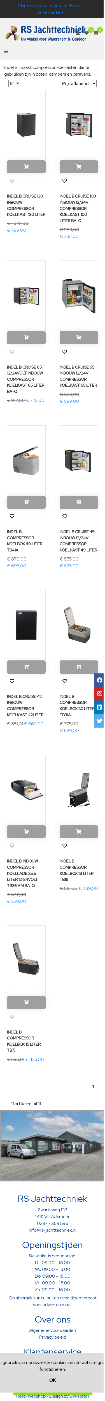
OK (52, 1380)
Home (75, 5)
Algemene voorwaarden (52, 1330)
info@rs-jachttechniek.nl (52, 1230)
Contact (58, 5)
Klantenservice (32, 5)
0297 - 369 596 (52, 1223)
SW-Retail (79, 1396)
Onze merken (49, 12)
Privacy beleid (52, 1337)
